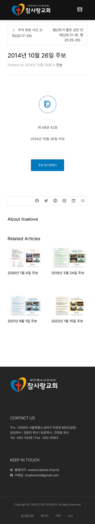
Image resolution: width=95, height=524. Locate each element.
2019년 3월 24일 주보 (67, 273)
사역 (58, 516)
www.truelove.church (43, 470)
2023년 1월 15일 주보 (67, 321)
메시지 (44, 516)
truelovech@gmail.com (42, 475)
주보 (59, 65)
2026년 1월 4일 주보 (23, 273)
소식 (70, 516)
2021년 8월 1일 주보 (22, 321)
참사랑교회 (27, 516)
